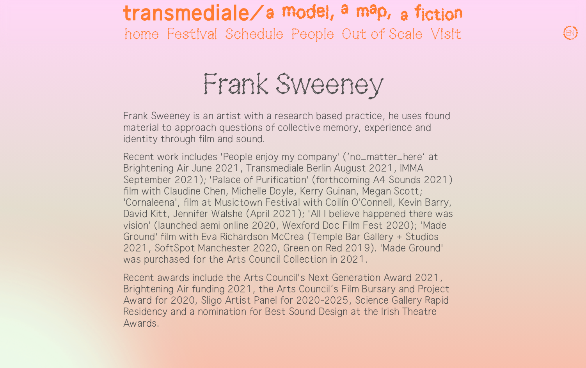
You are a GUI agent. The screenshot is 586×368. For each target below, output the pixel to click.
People (312, 35)
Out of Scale (382, 35)
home (141, 35)
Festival (192, 35)
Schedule (254, 35)
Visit (446, 35)
